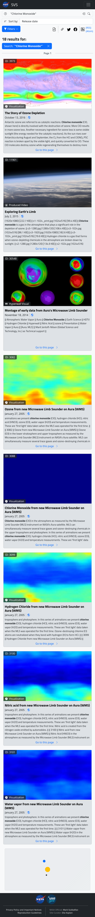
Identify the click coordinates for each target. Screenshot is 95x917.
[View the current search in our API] (54, 29)
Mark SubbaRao (70, 910)
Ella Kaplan (67, 913)
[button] (48, 46)
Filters (11, 29)
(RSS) (88, 27)
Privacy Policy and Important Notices (23, 910)
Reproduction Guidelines (29, 913)
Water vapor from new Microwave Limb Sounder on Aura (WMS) (44, 806)
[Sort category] (56, 21)
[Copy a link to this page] (62, 29)
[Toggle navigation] (88, 4)
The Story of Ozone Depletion (25, 113)
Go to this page (46, 150)
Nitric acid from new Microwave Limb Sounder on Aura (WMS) (47, 705)
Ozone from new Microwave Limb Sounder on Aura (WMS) (44, 409)
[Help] (5, 14)
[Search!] (89, 14)
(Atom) (89, 31)
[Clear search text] (83, 14)
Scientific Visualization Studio (14, 5)
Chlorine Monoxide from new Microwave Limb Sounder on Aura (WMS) (44, 510)
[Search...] (45, 14)
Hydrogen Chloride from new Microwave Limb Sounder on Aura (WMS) (44, 609)
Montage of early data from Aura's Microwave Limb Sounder (46, 310)
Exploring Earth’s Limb (20, 212)
